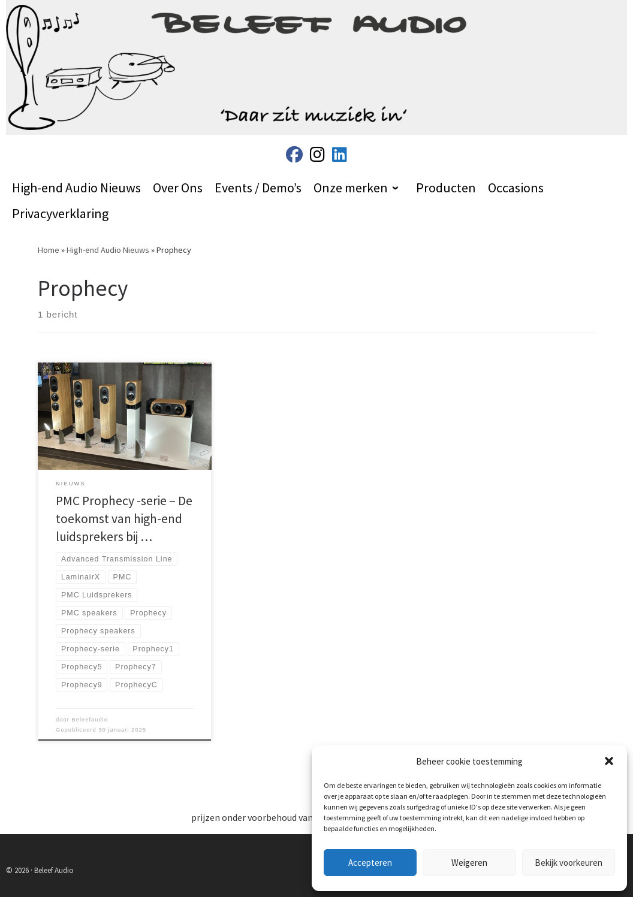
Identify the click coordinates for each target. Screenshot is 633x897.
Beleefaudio (89, 720)
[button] (609, 761)
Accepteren (370, 862)
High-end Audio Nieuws (108, 249)
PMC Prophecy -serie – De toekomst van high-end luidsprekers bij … (124, 519)
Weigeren (469, 862)
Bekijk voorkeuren (568, 862)
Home (48, 249)
